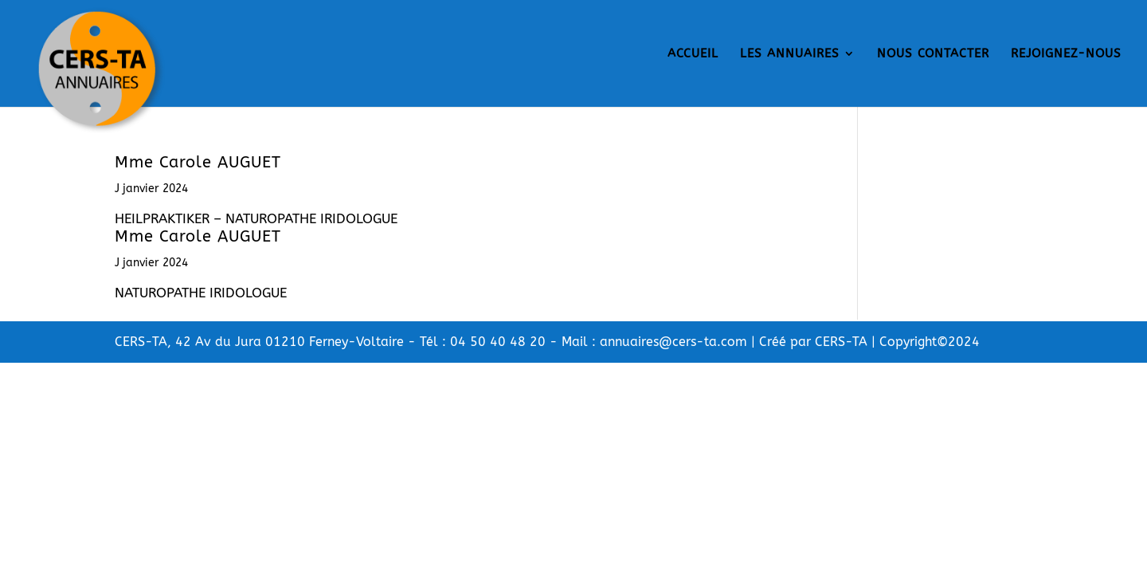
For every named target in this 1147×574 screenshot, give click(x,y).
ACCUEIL (692, 54)
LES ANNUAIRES (790, 54)
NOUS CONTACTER (933, 54)
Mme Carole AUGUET (198, 162)
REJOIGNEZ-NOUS (1066, 54)
